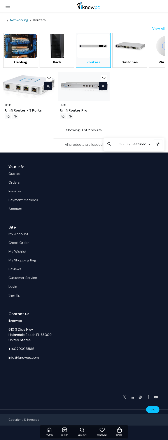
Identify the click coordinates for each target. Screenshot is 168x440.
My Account (18, 234)
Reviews (15, 269)
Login (13, 286)
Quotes (15, 173)
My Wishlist (17, 251)
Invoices (15, 191)
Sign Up (14, 295)
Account (16, 208)
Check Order (19, 242)
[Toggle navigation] (7, 6)
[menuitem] (20, 50)
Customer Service (23, 277)
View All (158, 29)
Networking (19, 20)
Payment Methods (23, 200)
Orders (14, 182)
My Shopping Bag (22, 260)
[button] (109, 144)
